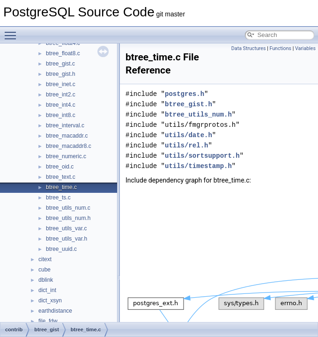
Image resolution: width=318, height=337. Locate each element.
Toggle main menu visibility (13, 31)
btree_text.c (60, 177)
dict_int (47, 290)
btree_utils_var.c (66, 228)
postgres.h (184, 93)
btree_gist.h (60, 74)
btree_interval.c (65, 125)
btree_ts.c (58, 197)
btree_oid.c (60, 166)
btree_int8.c (60, 115)
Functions (280, 48)
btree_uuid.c (61, 249)
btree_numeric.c (66, 156)
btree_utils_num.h (68, 218)
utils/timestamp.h (198, 165)
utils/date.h (188, 135)
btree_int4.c (60, 105)
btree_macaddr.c (67, 135)
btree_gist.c (60, 63)
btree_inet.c (60, 84)
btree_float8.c (63, 53)
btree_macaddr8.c (68, 146)
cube (44, 269)
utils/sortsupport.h (202, 155)
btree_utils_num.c (68, 208)
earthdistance (55, 311)
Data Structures (248, 48)
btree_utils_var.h (66, 238)
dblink (45, 280)
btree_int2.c (60, 94)
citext (45, 259)
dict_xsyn (50, 300)
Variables (305, 48)
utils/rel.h (186, 145)
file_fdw (48, 321)
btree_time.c (61, 187)
